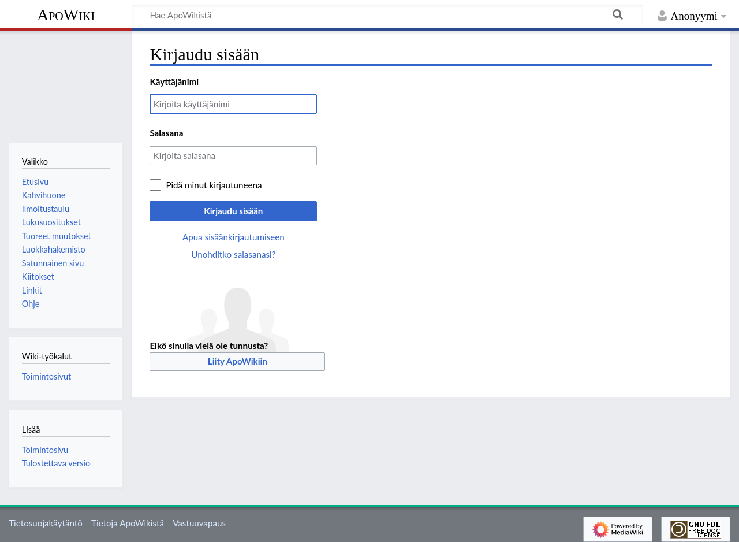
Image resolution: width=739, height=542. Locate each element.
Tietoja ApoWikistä (127, 523)
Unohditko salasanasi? (233, 254)
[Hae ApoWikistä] (387, 14)
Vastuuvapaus (199, 523)
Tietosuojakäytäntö (46, 523)
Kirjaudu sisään (233, 211)
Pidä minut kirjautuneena (214, 185)
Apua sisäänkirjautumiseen (233, 237)
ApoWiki (66, 15)
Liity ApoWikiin (237, 361)
